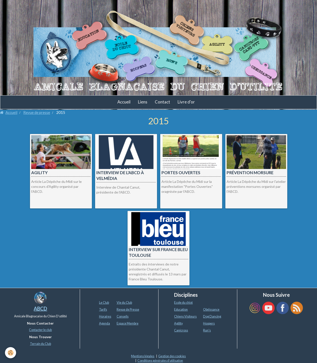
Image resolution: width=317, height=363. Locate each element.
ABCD (40, 308)
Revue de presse (36, 112)
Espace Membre (127, 323)
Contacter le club (40, 330)
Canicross (181, 330)
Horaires (105, 316)
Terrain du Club (40, 344)
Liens (142, 101)
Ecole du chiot (183, 302)
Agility (39, 172)
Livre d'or (186, 101)
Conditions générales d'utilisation (160, 361)
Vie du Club (124, 302)
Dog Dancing (212, 316)
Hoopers (209, 323)
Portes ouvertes (180, 172)
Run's (207, 330)
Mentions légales (142, 356)
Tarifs (103, 309)
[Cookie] (10, 352)
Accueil (124, 101)
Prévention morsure (250, 172)
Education (181, 309)
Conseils (123, 316)
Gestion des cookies (172, 356)
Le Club (104, 302)
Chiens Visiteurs (185, 316)
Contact (162, 101)
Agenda (104, 323)
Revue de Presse (128, 309)
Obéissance (211, 309)
